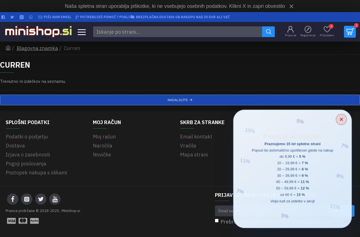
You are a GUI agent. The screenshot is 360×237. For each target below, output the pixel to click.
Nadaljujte (178, 100)
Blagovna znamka (37, 48)
